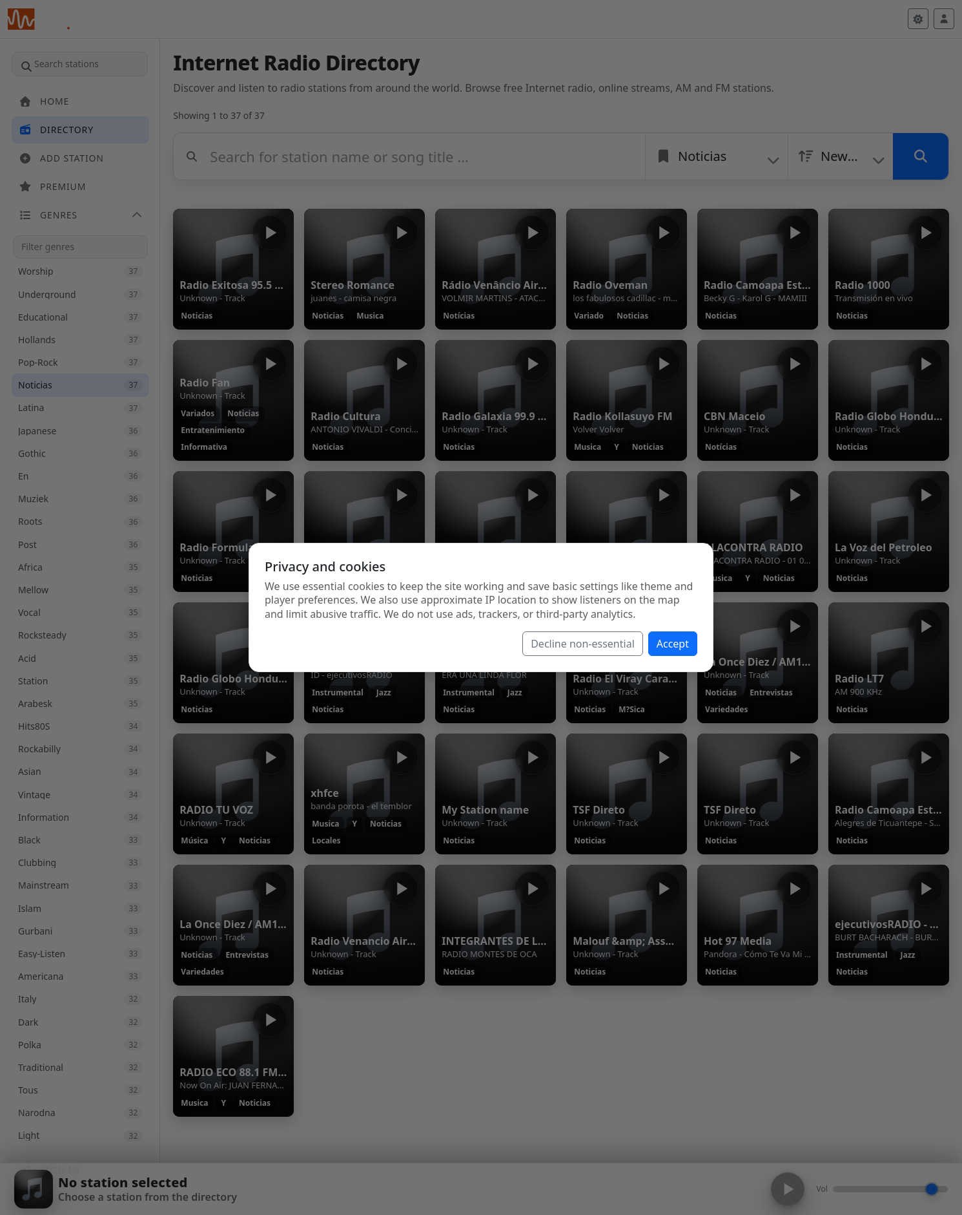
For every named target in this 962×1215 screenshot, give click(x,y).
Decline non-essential (583, 644)
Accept (673, 644)
